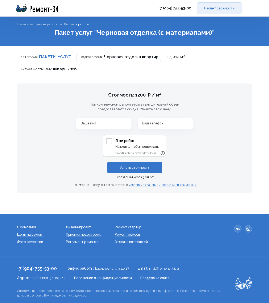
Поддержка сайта (155, 278)
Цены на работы (46, 24)
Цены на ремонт (30, 234)
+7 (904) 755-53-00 (174, 8)
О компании (26, 227)
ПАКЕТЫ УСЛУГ (55, 56)
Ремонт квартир (128, 227)
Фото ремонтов (30, 242)
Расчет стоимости (219, 8)
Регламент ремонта (82, 242)
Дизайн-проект (78, 227)
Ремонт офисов (127, 234)
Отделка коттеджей (131, 242)
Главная (22, 24)
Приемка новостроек (83, 234)
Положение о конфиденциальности (103, 278)
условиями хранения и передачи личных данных (162, 185)
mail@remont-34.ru (164, 268)
